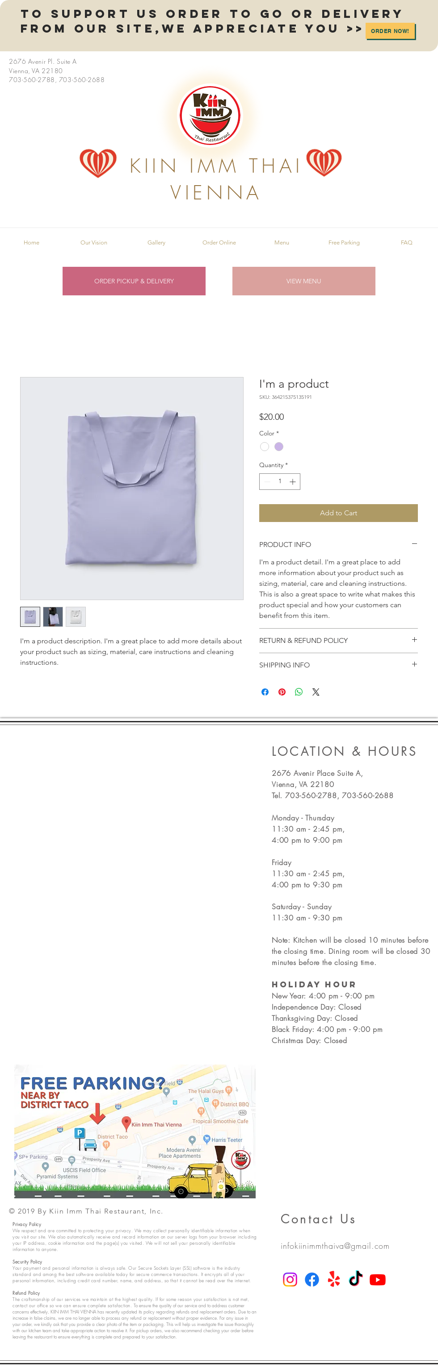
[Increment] (293, 481)
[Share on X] (316, 692)
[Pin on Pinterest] (282, 692)
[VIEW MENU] (303, 281)
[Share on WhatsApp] (299, 692)
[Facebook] (312, 1279)
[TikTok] (355, 1279)
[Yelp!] (333, 1279)
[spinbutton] (280, 481)
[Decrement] (266, 481)
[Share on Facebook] (265, 692)
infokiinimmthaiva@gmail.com (335, 1245)
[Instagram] (290, 1279)
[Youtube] (377, 1279)
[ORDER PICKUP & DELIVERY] (134, 281)
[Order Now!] (390, 31)
